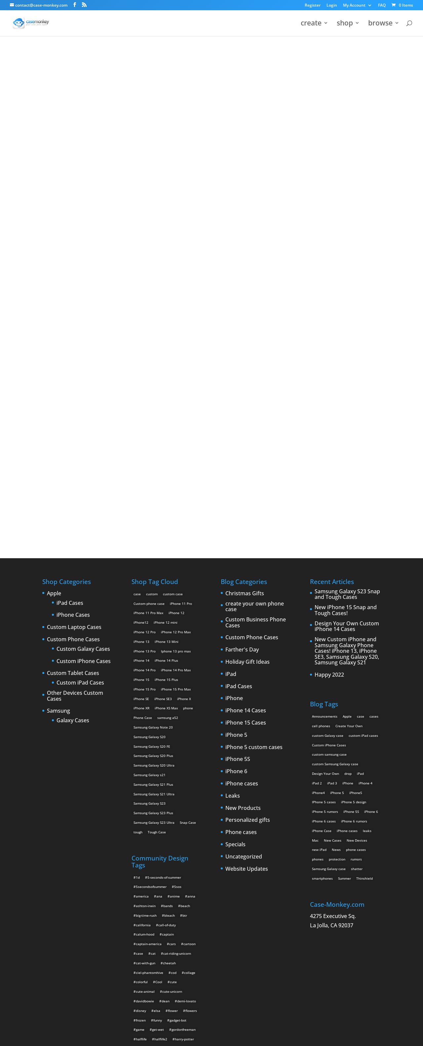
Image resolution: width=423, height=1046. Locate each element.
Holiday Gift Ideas (247, 427)
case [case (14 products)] (137, 358)
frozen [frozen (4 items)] (141, 784)
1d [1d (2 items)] (138, 642)
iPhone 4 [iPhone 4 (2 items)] (365, 547)
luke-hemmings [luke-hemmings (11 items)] (162, 851)
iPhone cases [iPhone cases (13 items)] (347, 595)
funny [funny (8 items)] (157, 784)
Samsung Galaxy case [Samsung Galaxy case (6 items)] (329, 633)
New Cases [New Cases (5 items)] (332, 604)
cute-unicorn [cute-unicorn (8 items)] (172, 756)
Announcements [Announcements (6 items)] (324, 481)
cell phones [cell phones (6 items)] (321, 490)
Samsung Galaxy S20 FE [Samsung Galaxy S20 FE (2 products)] (152, 511)
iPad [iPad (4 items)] (360, 538)
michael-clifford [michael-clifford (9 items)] (168, 860)
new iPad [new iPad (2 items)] (319, 614)
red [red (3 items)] (138, 918)
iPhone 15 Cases (245, 487)
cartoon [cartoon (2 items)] (189, 708)
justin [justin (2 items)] (140, 822)
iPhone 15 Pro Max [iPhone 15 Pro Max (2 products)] (176, 453)
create (311, 24)
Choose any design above (167, 217)
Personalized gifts (247, 585)
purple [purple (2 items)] (141, 899)
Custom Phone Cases (73, 404)
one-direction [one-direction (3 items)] (180, 879)
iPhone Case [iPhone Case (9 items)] (321, 595)
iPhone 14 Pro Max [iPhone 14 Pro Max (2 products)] (176, 434)
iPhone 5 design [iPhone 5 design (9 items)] (353, 566)
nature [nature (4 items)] (189, 870)
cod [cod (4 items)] (173, 737)
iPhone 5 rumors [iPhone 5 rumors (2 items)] (325, 576)
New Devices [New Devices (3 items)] (357, 604)
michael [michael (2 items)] (142, 860)
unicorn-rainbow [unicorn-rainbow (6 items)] (149, 994)
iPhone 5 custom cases (254, 512)
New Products (243, 572)
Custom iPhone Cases (84, 426)
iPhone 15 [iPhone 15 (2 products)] (141, 444)
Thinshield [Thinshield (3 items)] (364, 643)
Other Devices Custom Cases (75, 460)
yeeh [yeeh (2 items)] (139, 1003)
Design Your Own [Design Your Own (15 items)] (325, 538)
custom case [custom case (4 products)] (173, 358)
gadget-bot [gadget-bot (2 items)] (178, 784)
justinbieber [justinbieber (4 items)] (189, 822)
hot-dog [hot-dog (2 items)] (142, 813)
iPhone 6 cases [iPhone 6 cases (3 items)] (324, 585)
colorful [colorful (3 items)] (142, 746)
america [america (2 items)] (142, 660)
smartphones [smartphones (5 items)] (322, 643)
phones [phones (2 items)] (318, 623)
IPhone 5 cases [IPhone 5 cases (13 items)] (324, 566)
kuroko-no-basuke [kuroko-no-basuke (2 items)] (150, 841)
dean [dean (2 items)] (166, 765)
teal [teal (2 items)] (180, 937)
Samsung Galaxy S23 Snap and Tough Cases (347, 359)
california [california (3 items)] (143, 689)
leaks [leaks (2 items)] (367, 595)
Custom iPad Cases (80, 447)
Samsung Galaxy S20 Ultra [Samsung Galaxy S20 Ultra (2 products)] (154, 529)
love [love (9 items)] (195, 841)
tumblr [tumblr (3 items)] (141, 946)
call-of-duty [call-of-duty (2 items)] (167, 689)
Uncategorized (243, 621)
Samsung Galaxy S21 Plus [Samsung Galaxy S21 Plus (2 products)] (153, 549)
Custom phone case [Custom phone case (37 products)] (149, 368)
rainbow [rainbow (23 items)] (178, 899)
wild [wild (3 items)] (193, 994)
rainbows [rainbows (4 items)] (183, 908)
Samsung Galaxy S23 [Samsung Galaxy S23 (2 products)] (150, 567)
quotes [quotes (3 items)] (159, 899)
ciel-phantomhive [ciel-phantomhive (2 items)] (149, 737)
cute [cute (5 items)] (173, 746)
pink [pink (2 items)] (156, 889)
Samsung (58, 476)
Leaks (232, 561)
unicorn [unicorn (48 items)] (142, 956)
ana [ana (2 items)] (159, 660)
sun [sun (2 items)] (138, 937)
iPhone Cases (73, 380)
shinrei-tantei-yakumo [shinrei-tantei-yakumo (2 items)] (153, 927)
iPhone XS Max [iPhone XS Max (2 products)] (166, 472)
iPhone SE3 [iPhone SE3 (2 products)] (163, 463)
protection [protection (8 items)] (337, 623)
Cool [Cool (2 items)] (158, 746)
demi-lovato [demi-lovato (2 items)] (186, 765)
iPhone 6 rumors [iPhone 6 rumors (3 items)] (354, 585)
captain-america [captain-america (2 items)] (149, 708)
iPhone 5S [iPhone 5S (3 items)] (351, 576)
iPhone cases (241, 548)
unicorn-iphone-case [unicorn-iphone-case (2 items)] (152, 975)
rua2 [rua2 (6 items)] (192, 918)
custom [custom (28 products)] (152, 358)
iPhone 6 (236, 536)
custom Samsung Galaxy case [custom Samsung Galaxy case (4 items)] (335, 528)
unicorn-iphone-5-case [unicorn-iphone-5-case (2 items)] (153, 965)
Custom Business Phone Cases (255, 387)
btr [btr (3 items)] (184, 680)
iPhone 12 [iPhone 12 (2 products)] (176, 377)
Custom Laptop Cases (74, 392)
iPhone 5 (236, 500)
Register (313, 5)
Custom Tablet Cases (73, 438)
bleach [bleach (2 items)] (169, 680)
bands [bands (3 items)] (168, 670)
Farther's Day (242, 414)
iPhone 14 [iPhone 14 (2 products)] (141, 425)
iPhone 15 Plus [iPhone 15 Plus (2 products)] (166, 444)
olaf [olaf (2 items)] (159, 879)
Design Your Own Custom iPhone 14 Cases (347, 391)
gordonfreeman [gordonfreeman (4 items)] (184, 794)
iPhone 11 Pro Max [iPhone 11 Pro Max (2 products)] (148, 377)
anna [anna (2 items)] (191, 660)
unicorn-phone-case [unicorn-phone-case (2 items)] (151, 984)
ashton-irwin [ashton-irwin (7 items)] (146, 670)
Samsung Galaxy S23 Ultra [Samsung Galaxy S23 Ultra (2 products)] (154, 587)
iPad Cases (70, 368)
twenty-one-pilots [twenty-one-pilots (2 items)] (168, 946)
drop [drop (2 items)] (348, 538)
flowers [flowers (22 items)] (191, 775)
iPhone (234, 463)
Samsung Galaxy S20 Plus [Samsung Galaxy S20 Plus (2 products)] (153, 520)
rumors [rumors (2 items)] (356, 623)
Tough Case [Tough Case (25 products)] (157, 596)
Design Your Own (211, 266)
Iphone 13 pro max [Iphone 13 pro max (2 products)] (176, 415)
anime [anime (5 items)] (175, 660)
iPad (230, 439)
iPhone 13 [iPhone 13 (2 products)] (141, 406)
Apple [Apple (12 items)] (347, 481)
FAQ (382, 5)
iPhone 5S (237, 524)
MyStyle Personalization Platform (210, 1035)
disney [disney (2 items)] (141, 775)
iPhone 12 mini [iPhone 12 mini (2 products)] (165, 387)
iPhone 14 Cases (245, 475)
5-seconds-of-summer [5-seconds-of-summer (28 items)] (164, 642)
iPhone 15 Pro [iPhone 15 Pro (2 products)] (145, 453)
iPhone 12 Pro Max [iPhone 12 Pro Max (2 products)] (176, 396)
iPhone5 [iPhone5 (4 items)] (355, 557)
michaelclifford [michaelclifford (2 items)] (148, 870)
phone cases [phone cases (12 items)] (356, 614)
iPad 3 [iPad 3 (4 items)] (332, 547)
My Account (354, 5)
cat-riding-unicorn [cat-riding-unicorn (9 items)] (177, 718)
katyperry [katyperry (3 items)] (143, 832)
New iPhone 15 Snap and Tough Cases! (346, 375)
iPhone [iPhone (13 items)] (347, 547)
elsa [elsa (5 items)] (157, 775)
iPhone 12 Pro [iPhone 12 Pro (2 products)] (145, 396)
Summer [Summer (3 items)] (344, 643)
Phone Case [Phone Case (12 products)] (143, 482)
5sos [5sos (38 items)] (177, 651)
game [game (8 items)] (140, 794)
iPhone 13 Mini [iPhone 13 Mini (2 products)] (166, 406)
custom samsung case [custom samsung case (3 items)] (329, 519)
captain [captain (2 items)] (168, 698)
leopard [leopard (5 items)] (178, 841)
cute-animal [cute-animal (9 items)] (145, 756)
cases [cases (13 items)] (373, 481)
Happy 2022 (329, 439)
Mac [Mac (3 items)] (315, 604)
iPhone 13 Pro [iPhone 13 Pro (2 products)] (145, 415)
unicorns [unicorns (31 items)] (176, 994)
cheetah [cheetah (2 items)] (169, 727)
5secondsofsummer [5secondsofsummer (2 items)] (151, 651)
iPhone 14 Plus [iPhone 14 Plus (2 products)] (166, 425)
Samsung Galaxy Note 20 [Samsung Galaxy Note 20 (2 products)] (153, 491)
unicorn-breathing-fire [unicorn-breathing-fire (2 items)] (172, 956)
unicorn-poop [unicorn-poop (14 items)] (184, 984)
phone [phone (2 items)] (141, 889)
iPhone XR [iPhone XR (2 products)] (141, 472)
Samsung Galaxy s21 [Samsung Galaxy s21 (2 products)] (150, 539)
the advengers (249, 69)
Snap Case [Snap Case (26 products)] (188, 587)
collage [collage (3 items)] (189, 737)
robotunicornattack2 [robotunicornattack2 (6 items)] (165, 918)
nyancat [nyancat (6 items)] (142, 879)
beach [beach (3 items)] (185, 670)
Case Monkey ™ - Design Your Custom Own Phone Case (104, 1035)
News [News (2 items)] (336, 614)
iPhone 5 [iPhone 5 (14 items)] (337, 557)
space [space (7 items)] (183, 927)
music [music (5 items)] (171, 870)
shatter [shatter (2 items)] (357, 633)
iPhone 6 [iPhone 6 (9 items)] (371, 576)
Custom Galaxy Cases (83, 414)
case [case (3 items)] (360, 481)
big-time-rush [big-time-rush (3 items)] (146, 680)
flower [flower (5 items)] (173, 775)
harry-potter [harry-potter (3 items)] (184, 803)
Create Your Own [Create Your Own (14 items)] (349, 490)
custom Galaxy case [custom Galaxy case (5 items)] (327, 500)
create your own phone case (254, 371)
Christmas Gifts (244, 358)
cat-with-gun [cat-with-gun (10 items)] (145, 727)
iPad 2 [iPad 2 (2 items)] (317, 547)
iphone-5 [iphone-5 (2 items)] (181, 813)
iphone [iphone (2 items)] (160, 813)
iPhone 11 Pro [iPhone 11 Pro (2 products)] (181, 368)
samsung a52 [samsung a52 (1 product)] (167, 482)
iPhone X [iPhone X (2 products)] (184, 463)
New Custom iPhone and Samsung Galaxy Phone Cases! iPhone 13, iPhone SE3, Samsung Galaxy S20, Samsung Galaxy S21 (347, 415)
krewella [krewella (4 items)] (166, 832)
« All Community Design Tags (191, 69)
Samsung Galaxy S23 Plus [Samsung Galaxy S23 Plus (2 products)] (153, 577)
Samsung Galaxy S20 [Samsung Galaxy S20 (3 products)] (150, 501)
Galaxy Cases (73, 485)
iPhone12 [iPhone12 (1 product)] (141, 387)
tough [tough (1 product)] (138, 596)
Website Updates (246, 633)
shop (345, 24)
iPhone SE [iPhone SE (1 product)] (141, 463)
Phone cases (241, 597)
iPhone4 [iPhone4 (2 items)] (318, 557)
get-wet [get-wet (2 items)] (158, 794)
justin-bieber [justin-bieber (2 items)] (162, 822)
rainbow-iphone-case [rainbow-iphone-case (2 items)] (152, 908)
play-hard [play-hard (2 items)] (175, 889)
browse (380, 24)
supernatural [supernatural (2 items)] (159, 937)
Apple (54, 358)
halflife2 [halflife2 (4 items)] (160, 803)
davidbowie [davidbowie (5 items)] (145, 765)
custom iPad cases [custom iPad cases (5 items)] (363, 500)
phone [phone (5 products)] (188, 472)
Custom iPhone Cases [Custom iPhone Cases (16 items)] (329, 509)
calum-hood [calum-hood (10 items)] (145, 698)
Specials (235, 609)
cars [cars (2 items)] (172, 708)
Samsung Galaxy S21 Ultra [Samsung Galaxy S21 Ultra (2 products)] (154, 558)
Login (332, 5)
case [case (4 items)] (139, 718)
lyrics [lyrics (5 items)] (186, 851)
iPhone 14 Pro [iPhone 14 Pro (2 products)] (145, 434)
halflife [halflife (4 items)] (141, 803)
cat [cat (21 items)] (153, 718)
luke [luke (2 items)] (139, 851)
